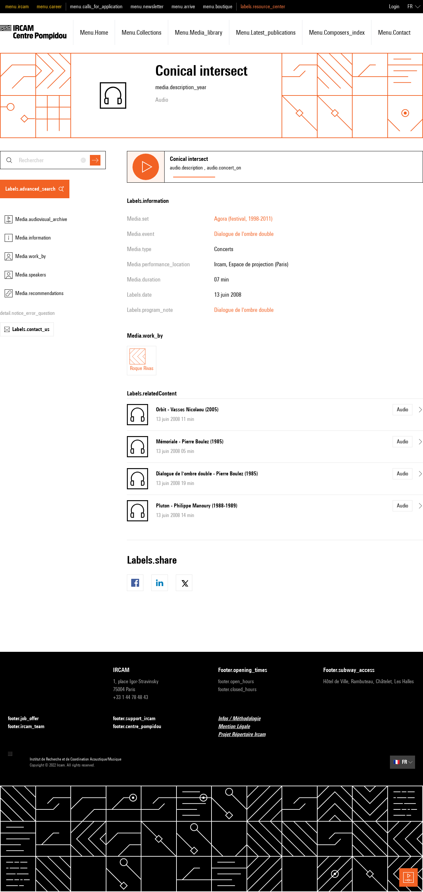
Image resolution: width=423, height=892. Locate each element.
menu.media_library (198, 32)
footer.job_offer (27, 718)
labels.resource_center (263, 6)
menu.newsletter (147, 6)
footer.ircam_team (30, 726)
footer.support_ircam (138, 718)
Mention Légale (238, 726)
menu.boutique (217, 6)
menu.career (49, 6)
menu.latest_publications (265, 32)
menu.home (94, 32)
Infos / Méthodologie (243, 718)
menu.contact (394, 32)
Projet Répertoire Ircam (245, 734)
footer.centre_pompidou (141, 726)
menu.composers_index (337, 32)
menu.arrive (183, 6)
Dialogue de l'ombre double (244, 233)
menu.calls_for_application (96, 6)
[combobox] (53, 160)
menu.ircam (17, 6)
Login (394, 6)
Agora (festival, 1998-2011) (243, 218)
